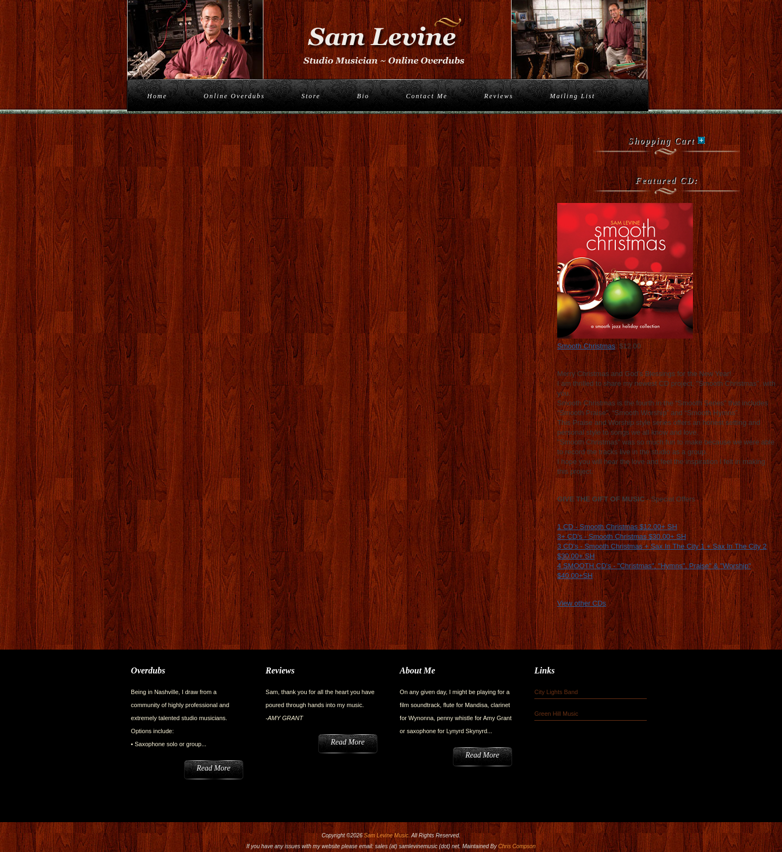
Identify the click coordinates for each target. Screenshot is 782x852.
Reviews (499, 96)
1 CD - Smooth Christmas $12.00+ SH (617, 527)
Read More (213, 768)
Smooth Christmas (586, 346)
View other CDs (581, 603)
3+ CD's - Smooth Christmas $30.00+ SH (621, 536)
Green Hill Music (556, 713)
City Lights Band (556, 692)
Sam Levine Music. (386, 835)
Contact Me (426, 96)
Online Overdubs (234, 96)
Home (157, 96)
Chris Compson (516, 846)
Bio (363, 96)
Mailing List (572, 96)
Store (310, 96)
